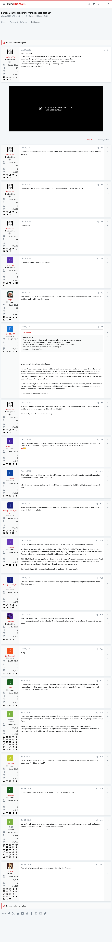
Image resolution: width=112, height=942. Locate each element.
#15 (101, 649)
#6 (102, 293)
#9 (102, 440)
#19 (101, 788)
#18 (101, 757)
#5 (102, 258)
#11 (101, 504)
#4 (102, 222)
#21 (101, 864)
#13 (101, 578)
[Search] (108, 4)
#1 (108, 50)
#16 (101, 681)
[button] (3, 4)
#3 (102, 185)
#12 (101, 540)
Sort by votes (103, 140)
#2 (102, 148)
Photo (39, 16)
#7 (102, 327)
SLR (45, 16)
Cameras (32, 16)
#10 (101, 471)
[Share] (104, 50)
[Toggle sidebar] (103, 4)
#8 (102, 403)
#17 (101, 713)
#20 (101, 820)
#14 (101, 615)
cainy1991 (7, 16)
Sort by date (89, 140)
